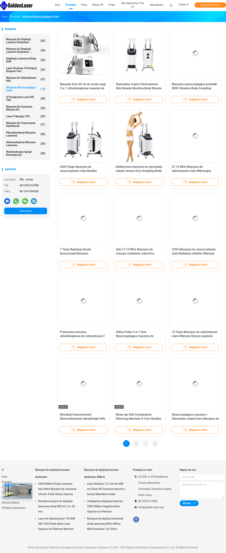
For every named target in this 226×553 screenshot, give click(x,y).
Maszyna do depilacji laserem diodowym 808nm (101, 473)
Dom (4, 476)
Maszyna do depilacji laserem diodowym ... (25, 50)
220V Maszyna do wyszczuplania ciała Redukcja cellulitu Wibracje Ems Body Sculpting (193, 253)
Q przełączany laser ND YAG (25, 98)
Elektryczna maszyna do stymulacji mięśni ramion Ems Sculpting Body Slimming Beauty (139, 171)
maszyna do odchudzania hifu (25, 79)
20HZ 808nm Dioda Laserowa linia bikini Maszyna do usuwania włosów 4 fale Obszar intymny (57, 489)
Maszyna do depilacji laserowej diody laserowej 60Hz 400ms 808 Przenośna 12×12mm (105, 523)
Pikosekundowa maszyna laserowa (25, 134)
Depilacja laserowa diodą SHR (25, 60)
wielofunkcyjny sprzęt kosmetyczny (25, 153)
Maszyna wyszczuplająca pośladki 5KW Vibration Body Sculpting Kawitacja (194, 88)
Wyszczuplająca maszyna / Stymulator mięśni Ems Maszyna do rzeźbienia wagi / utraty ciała (195, 418)
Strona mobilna (10, 502)
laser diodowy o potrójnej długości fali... (25, 70)
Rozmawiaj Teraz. (210, 5)
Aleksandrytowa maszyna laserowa (25, 144)
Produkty (7, 481)
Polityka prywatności (14, 507)
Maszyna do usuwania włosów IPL (25, 108)
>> (155, 443)
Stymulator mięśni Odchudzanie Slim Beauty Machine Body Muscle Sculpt (139, 88)
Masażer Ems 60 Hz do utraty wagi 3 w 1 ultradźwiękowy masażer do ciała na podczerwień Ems (83, 88)
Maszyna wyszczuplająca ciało (25, 89)
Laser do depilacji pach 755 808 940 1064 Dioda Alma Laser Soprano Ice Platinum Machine (56, 523)
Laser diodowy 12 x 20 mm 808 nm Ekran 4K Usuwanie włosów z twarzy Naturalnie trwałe (106, 489)
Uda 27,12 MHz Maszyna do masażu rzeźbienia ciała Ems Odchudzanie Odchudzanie (135, 253)
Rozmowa (25, 210)
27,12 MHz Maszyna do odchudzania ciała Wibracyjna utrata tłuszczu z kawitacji (191, 171)
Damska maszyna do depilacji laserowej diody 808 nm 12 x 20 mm (56, 506)
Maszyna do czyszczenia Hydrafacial (25, 124)
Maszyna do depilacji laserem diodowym (25, 41)
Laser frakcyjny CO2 (25, 116)
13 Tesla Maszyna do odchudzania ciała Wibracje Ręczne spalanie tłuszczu (194, 336)
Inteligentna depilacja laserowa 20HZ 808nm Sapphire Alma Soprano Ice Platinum (105, 506)
